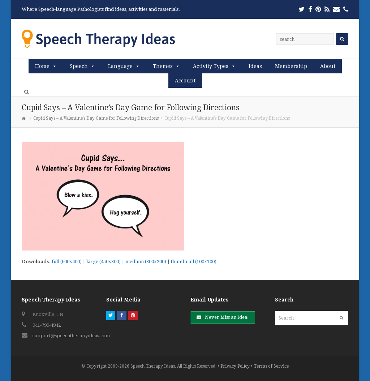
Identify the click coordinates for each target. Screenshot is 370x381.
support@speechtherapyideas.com (71, 335)
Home (42, 66)
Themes (163, 66)
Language (120, 66)
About (327, 66)
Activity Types (210, 66)
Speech (79, 66)
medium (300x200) (145, 261)
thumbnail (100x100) (193, 261)
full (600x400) (67, 261)
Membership (291, 66)
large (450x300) (103, 261)
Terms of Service (271, 366)
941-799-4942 (47, 325)
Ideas (255, 66)
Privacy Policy (235, 366)
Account (185, 81)
